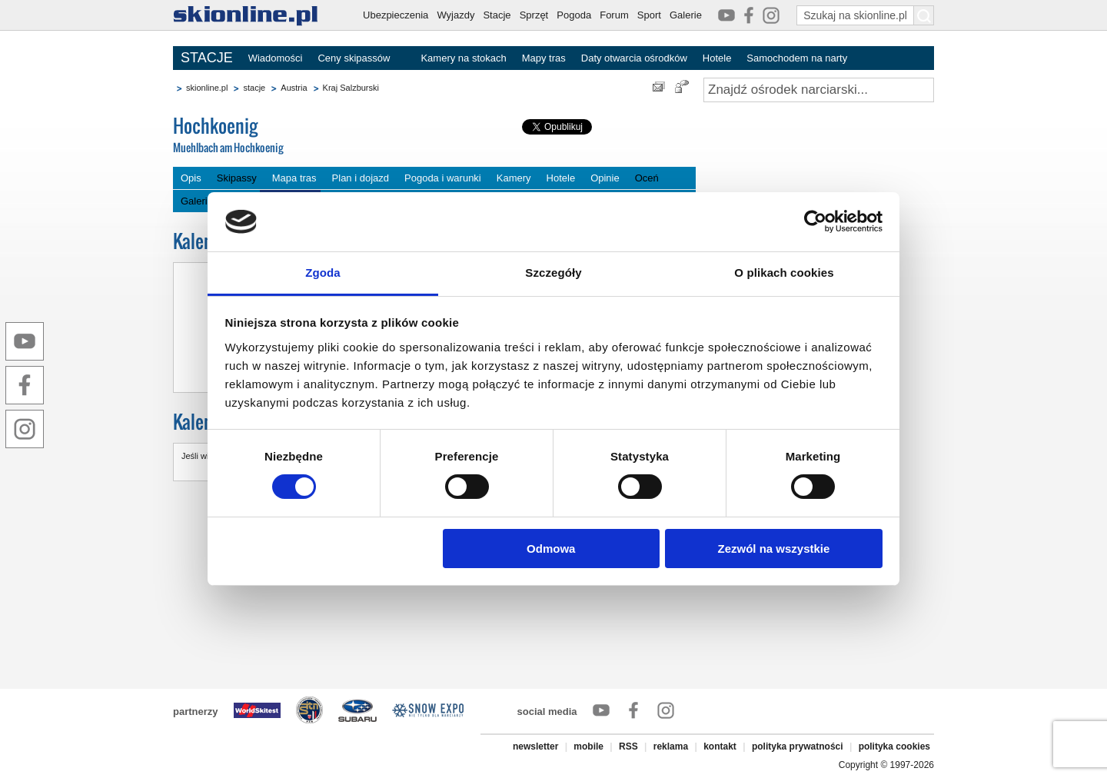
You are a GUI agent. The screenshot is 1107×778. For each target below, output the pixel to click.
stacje (254, 87)
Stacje (496, 15)
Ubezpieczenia (395, 15)
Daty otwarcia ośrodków (634, 58)
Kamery (514, 178)
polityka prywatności (797, 746)
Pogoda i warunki (442, 178)
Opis (191, 178)
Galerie (686, 15)
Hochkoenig (288, 135)
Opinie (605, 178)
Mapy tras (544, 58)
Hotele (717, 58)
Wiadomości (275, 58)
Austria (294, 87)
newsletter (535, 746)
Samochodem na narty (796, 58)
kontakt (719, 746)
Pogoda (574, 15)
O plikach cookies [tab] (783, 272)
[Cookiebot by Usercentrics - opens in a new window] (815, 221)
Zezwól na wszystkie (773, 548)
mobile (588, 746)
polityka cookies (894, 746)
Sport (649, 15)
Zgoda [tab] (323, 272)
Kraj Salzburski (351, 87)
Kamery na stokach (463, 58)
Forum (614, 15)
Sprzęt (534, 15)
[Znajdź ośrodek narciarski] (818, 90)
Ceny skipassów (353, 58)
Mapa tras (294, 178)
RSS (628, 746)
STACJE (207, 57)
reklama (670, 746)
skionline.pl (207, 87)
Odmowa (551, 548)
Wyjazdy (455, 15)
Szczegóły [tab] (553, 272)
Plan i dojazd (360, 178)
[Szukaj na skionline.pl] (924, 15)
